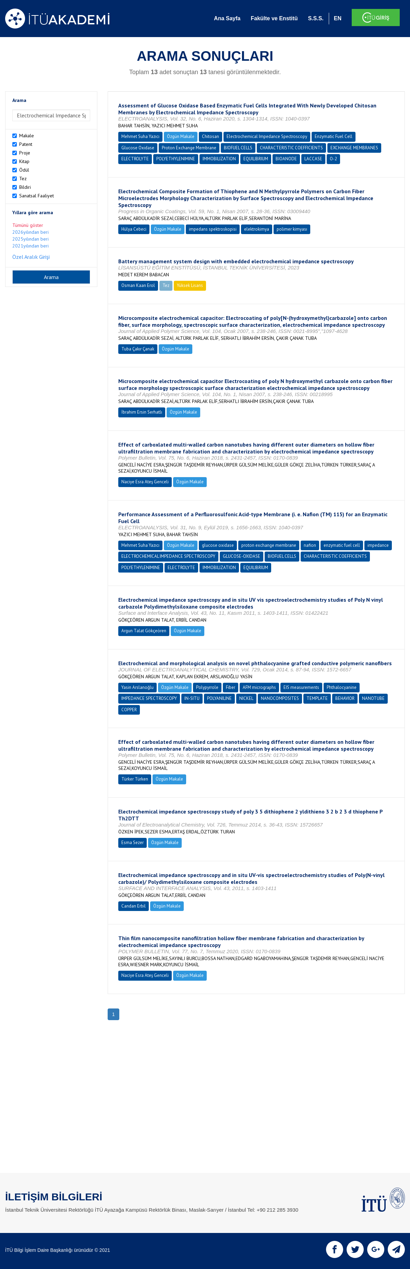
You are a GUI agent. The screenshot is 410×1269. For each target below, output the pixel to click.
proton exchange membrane (268, 545)
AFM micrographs (259, 687)
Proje (24, 153)
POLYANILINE (219, 698)
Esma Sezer (132, 842)
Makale (26, 135)
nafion (310, 545)
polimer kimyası (292, 229)
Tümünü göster (27, 225)
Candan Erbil (133, 906)
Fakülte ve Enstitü (274, 18)
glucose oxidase (218, 545)
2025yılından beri (30, 239)
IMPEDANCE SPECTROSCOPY (149, 698)
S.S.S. (315, 18)
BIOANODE (286, 159)
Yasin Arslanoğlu (137, 687)
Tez (23, 178)
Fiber (230, 687)
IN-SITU (192, 698)
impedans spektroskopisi (213, 229)
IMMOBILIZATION (219, 159)
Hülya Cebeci (133, 229)
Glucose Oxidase (137, 148)
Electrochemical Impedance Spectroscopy (267, 136)
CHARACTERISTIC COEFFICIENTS (291, 148)
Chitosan (210, 136)
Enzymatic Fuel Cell (333, 136)
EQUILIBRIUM (255, 159)
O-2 (333, 159)
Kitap (24, 161)
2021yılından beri (30, 246)
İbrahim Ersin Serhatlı (141, 412)
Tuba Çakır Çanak (137, 349)
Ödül (24, 170)
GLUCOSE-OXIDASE (241, 556)
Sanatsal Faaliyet (36, 196)
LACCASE (313, 159)
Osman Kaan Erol (138, 285)
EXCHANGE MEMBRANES (354, 148)
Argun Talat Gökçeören (143, 631)
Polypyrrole (207, 687)
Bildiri (25, 187)
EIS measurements (301, 687)
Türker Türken (134, 779)
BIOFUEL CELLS (238, 148)
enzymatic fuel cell (342, 545)
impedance (378, 545)
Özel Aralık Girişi (31, 256)
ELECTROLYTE (135, 159)
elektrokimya (256, 229)
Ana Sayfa (227, 18)
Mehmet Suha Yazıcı (140, 136)
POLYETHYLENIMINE (175, 159)
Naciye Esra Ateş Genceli (145, 482)
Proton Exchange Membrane (189, 148)
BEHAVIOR (344, 698)
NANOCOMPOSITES (280, 698)
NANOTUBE (373, 698)
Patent (25, 144)
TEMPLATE (317, 698)
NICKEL (246, 698)
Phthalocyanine (342, 687)
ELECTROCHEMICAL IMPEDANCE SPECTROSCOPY (168, 556)
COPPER (129, 710)
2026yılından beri (30, 232)
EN (337, 18)
